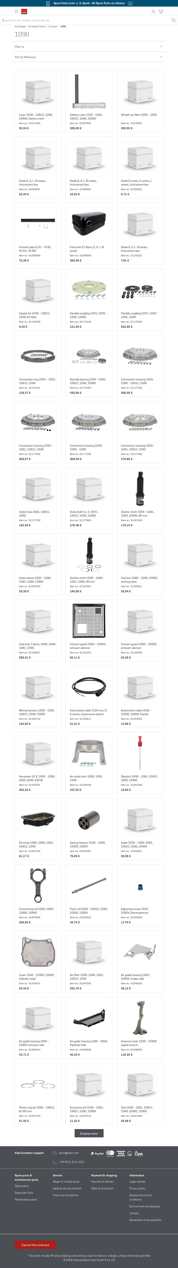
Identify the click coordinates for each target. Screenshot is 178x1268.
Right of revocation (102, 1188)
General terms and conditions (140, 1197)
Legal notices (137, 1181)
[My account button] (153, 11)
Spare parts (22, 1185)
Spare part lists (24, 1192)
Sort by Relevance (89, 55)
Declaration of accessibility (145, 1219)
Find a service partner (66, 1195)
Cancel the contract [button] (35, 1244)
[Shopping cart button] (161, 11)
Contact (134, 1213)
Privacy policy (137, 1188)
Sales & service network (67, 1188)
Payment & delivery (102, 1181)
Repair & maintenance (66, 1181)
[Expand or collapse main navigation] (16, 11)
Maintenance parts (26, 1199)
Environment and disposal (144, 1206)
